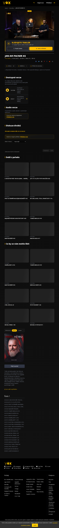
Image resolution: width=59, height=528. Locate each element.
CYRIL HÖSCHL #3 (9, 305)
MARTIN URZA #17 (35, 238)
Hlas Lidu (39, 484)
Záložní (20, 330)
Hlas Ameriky (40, 491)
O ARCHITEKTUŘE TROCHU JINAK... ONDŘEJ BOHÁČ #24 (16, 178)
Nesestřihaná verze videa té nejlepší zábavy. (20, 99)
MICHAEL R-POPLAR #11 (36, 325)
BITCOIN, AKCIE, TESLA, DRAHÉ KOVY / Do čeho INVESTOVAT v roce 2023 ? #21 (41, 198)
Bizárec (39, 489)
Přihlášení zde (10, 117)
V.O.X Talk (17, 496)
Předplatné (52, 484)
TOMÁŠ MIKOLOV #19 (36, 218)
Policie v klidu (40, 481)
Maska (16, 491)
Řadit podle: (8, 141)
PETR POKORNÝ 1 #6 (35, 305)
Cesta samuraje (19, 479)
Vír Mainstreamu (30, 481)
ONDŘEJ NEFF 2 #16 (10, 265)
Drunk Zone (29, 486)
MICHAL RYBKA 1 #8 (10, 325)
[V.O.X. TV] (6, 3)
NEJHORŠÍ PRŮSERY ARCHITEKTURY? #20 (15, 218)
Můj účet (51, 479)
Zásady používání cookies (51, 498)
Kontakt (51, 514)
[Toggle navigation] (54, 2)
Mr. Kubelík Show (8, 479)
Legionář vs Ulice (30, 479)
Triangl (16, 488)
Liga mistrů (7, 482)
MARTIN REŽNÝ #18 (10, 238)
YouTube (13, 90)
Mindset (39, 486)
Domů (6, 8)
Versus (16, 486)
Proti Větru (11, 8)
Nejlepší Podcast (8, 491)
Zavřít (34, 525)
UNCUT (12, 99)
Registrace (40, 3)
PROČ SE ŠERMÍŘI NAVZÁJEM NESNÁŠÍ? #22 (16, 198)
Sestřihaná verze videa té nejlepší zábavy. (20, 90)
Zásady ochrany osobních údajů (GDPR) (51, 490)
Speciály (6, 484)
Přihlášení (49, 3)
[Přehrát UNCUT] (7, 100)
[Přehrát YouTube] (7, 91)
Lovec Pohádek (30, 489)
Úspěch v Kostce (30, 494)
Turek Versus (40, 479)
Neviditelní (17, 493)
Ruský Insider (29, 484)
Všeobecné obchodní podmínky (51, 503)
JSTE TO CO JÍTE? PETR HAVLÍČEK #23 (40, 178)
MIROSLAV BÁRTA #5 (35, 285)
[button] (34, 3)
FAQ (50, 482)
